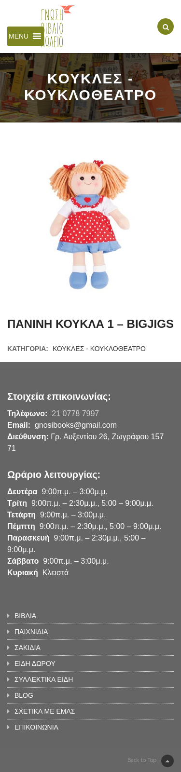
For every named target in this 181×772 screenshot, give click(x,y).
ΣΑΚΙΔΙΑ (27, 647)
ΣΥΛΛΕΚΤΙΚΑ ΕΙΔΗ (43, 679)
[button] (18, 36)
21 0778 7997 (75, 413)
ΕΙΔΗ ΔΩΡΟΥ (35, 663)
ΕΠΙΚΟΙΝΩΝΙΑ (36, 727)
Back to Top (150, 761)
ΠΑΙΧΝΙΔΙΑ (31, 632)
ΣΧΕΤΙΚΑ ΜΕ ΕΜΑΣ (44, 711)
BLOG (23, 695)
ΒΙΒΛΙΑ (25, 616)
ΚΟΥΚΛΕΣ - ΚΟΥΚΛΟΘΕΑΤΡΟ (99, 348)
